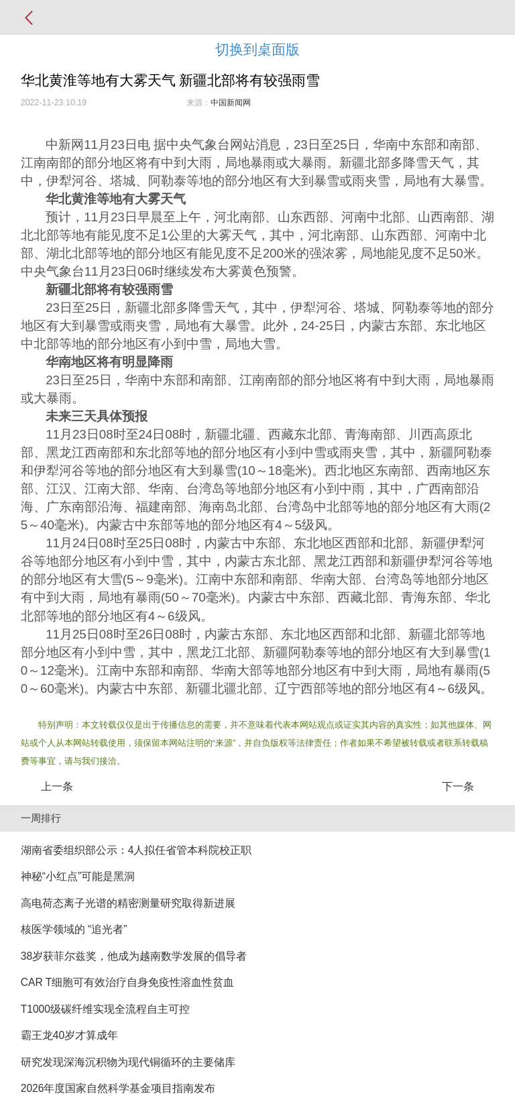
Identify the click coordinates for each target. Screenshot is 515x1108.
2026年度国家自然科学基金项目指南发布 (118, 1088)
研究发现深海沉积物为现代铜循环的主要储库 (128, 1062)
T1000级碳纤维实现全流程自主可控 (105, 1009)
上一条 (57, 786)
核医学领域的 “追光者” (74, 929)
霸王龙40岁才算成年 (69, 1035)
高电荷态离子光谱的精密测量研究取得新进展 (128, 903)
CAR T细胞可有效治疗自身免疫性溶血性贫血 (128, 982)
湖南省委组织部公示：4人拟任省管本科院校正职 (136, 850)
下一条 (458, 786)
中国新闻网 (231, 102)
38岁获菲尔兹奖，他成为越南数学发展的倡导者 (134, 956)
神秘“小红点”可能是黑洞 (78, 876)
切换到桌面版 (257, 49)
